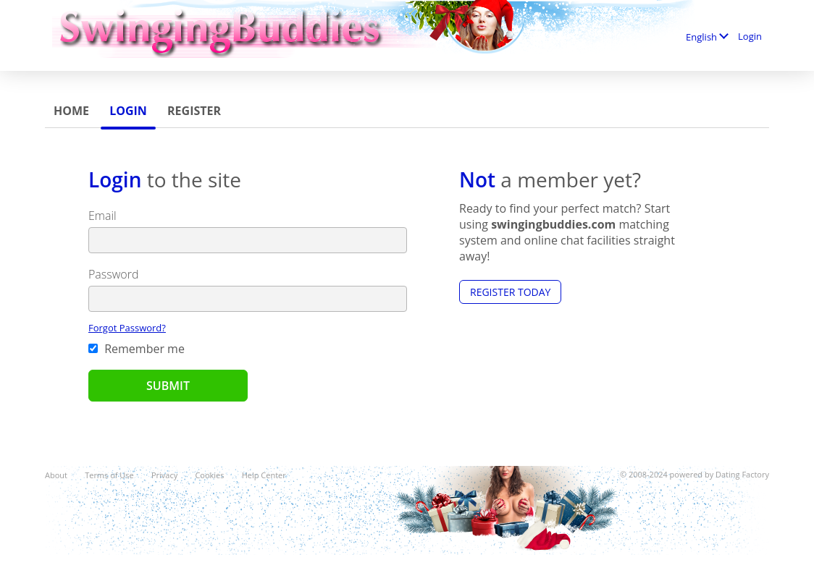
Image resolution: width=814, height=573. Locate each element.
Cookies (209, 475)
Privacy (164, 475)
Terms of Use (109, 475)
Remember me (136, 349)
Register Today (510, 292)
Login (128, 111)
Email (102, 216)
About (56, 475)
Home (71, 111)
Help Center (264, 475)
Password (113, 274)
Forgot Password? (127, 327)
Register (194, 111)
